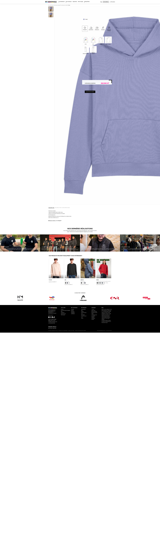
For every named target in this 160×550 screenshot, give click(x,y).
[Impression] (96, 29)
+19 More (106, 283)
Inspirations (75, 1)
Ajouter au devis (90, 91)
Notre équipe (80, 1)
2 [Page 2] (0, 252)
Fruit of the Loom (83, 316)
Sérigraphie (73, 312)
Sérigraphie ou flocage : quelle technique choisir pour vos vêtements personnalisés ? (106, 315)
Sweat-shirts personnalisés (55, 5)
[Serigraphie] (90, 29)
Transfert (72, 309)
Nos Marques (83, 307)
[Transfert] (84, 29)
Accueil (49, 5)
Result (82, 318)
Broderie (72, 310)
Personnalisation (62, 2)
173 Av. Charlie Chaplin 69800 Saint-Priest (52, 320)
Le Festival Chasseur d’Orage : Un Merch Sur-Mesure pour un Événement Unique (106, 321)
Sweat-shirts (93, 310)
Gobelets (92, 317)
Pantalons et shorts (94, 312)
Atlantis (82, 311)
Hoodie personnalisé (64, 5)
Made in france (72, 270)
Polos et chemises (94, 311)
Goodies (92, 319)
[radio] (65, 283)
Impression (72, 311)
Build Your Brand (83, 312)
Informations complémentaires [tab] (62, 207)
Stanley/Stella (87, 2)
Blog (61, 311)
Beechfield (83, 315)
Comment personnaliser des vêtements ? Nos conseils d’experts (106, 318)
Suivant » (3, 252)
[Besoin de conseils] (109, 29)
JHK (82, 317)
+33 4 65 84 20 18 (51, 323)
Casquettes (93, 318)
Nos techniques (69, 2)
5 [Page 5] (1, 252)
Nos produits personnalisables (65, 310)
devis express (105, 1)
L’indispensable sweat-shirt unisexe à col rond (103, 270)
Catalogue (93, 307)
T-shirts (92, 309)
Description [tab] (51, 207)
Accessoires (93, 316)
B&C (82, 310)
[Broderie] (103, 29)
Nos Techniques (74, 307)
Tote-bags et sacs (94, 315)
